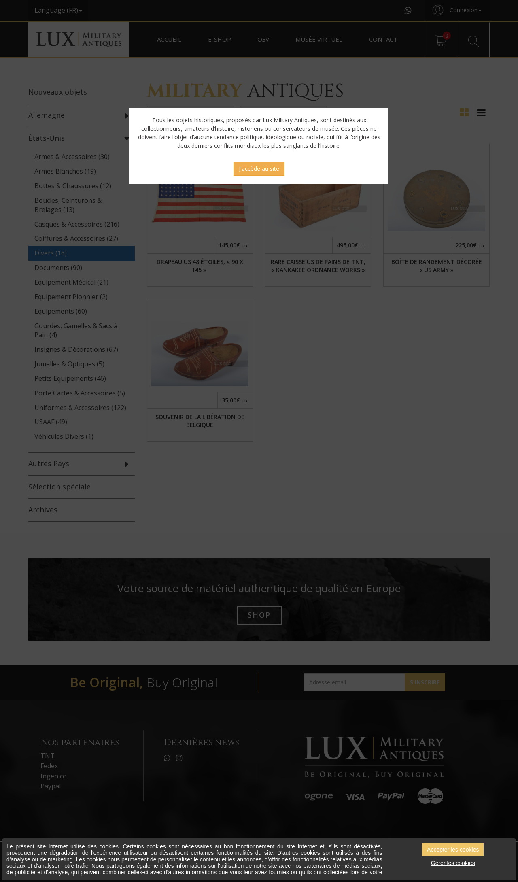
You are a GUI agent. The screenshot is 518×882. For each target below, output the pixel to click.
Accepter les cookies (453, 849)
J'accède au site (259, 168)
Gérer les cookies (453, 863)
